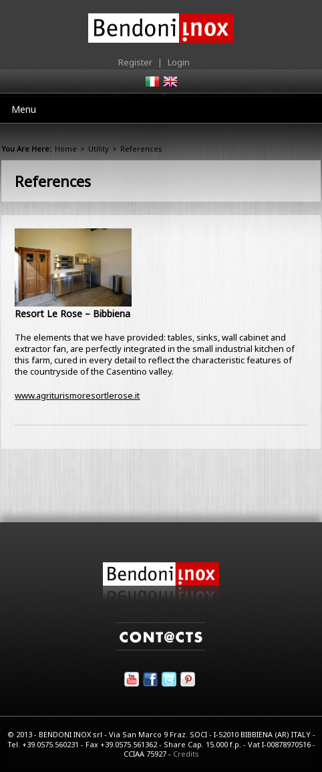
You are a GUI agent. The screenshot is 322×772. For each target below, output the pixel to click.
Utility (98, 149)
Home (66, 149)
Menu (23, 109)
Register (135, 62)
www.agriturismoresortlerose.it (77, 395)
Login (179, 62)
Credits (186, 754)
